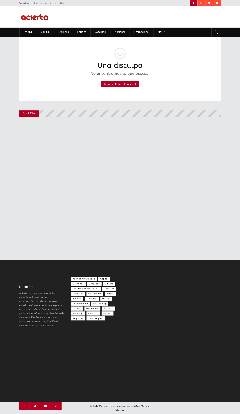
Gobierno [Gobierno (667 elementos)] (92, 298)
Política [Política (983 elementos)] (107, 313)
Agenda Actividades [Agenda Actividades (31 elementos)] (84, 278)
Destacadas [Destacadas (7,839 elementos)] (95, 293)
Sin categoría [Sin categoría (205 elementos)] (95, 318)
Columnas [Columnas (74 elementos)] (78, 283)
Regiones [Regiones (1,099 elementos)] (78, 318)
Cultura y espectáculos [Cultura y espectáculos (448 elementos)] (86, 288)
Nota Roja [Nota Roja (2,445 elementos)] (78, 313)
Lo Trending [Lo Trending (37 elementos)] (100, 303)
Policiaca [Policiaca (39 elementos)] (93, 313)
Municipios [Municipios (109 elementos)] (92, 308)
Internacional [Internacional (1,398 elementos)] (80, 303)
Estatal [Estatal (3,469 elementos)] (110, 293)
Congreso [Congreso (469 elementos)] (94, 283)
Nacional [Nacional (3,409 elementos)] (108, 308)
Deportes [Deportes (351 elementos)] (78, 293)
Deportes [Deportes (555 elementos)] (109, 288)
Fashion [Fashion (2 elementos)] (77, 298)
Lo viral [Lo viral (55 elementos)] (77, 308)
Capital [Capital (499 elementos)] (104, 278)
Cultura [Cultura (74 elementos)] (109, 283)
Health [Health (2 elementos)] (106, 298)
